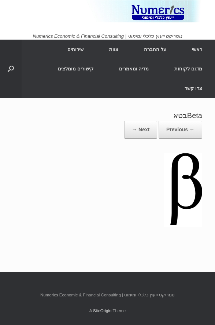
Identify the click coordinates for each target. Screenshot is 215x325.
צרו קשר (193, 88)
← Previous (180, 129)
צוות (113, 49)
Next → (140, 129)
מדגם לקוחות (188, 69)
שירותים (75, 49)
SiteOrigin (102, 310)
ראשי (197, 49)
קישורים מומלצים (75, 69)
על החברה (155, 49)
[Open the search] (11, 69)
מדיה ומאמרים (134, 69)
